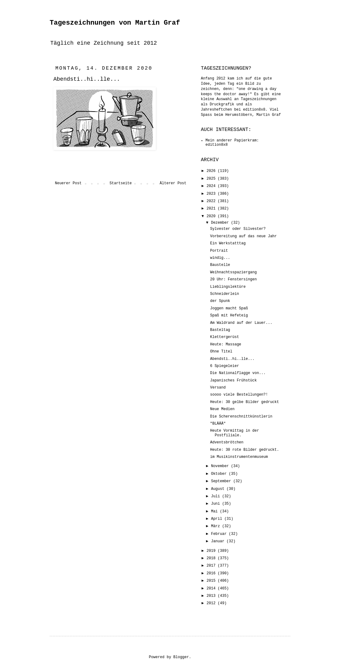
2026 (212, 171)
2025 (212, 179)
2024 (212, 186)
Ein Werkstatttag (228, 243)
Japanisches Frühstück (233, 380)
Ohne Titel (221, 351)
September (222, 481)
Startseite (121, 183)
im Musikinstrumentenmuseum (239, 457)
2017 (212, 566)
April (217, 519)
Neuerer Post (68, 183)
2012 (212, 603)
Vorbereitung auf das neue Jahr (243, 236)
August (218, 489)
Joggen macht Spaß (229, 308)
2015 (212, 581)
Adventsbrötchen (226, 442)
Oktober (220, 474)
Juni (216, 504)
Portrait (219, 251)
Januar (218, 541)
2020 (212, 216)
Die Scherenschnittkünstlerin (241, 416)
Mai (215, 511)
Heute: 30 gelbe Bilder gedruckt (244, 402)
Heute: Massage (225, 344)
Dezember (221, 223)
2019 (212, 551)
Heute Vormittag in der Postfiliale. (234, 433)
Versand (218, 387)
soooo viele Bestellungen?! (239, 395)
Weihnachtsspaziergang (233, 272)
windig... (220, 258)
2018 (212, 558)
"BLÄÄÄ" (218, 424)
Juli (216, 496)
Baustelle (220, 265)
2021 (212, 208)
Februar (220, 534)
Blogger (181, 657)
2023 (212, 194)
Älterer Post (173, 183)
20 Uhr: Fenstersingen (233, 279)
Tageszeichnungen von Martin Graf (115, 23)
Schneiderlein (224, 294)
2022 (212, 201)
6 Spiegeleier (224, 366)
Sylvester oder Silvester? (238, 229)
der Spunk (220, 301)
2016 (212, 573)
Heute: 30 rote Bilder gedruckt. (244, 450)
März (216, 526)
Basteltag (220, 330)
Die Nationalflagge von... (238, 373)
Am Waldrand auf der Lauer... (241, 323)
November (221, 466)
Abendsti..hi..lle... (232, 359)
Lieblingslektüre (228, 287)
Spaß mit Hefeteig (229, 315)
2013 (212, 596)
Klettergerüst (224, 337)
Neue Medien (222, 409)
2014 (212, 588)
